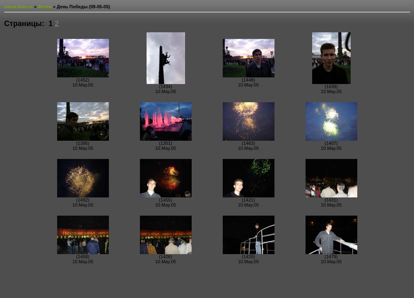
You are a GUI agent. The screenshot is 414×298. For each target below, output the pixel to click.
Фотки (45, 6)
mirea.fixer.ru (18, 6)
